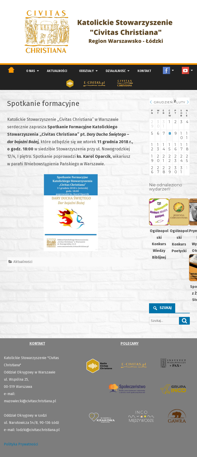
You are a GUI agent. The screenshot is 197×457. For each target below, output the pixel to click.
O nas (30, 71)
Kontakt (144, 71)
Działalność (116, 71)
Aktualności (57, 71)
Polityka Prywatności (21, 444)
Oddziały (86, 71)
